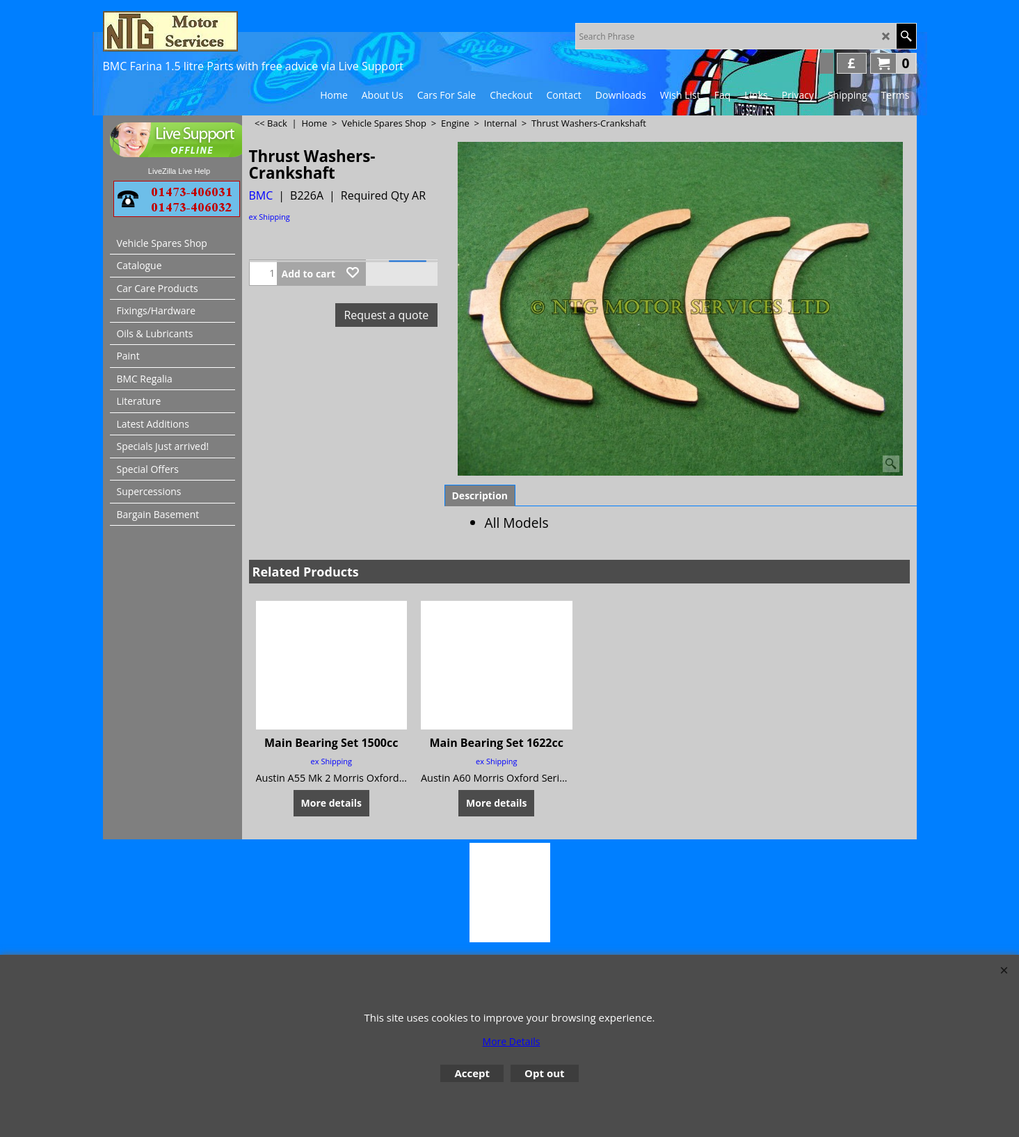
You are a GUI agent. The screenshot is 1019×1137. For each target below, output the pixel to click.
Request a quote (386, 315)
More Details (511, 1041)
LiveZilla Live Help (179, 171)
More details (331, 802)
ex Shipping (269, 216)
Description (480, 495)
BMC (261, 195)
